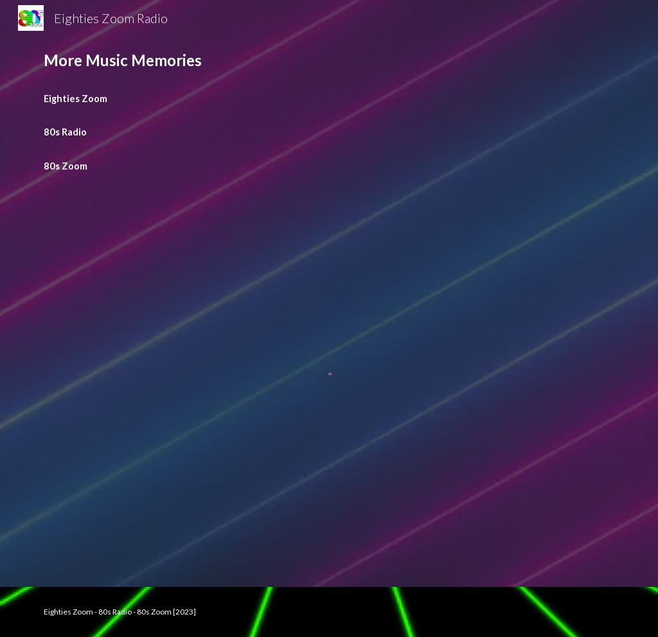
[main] (329, 60)
